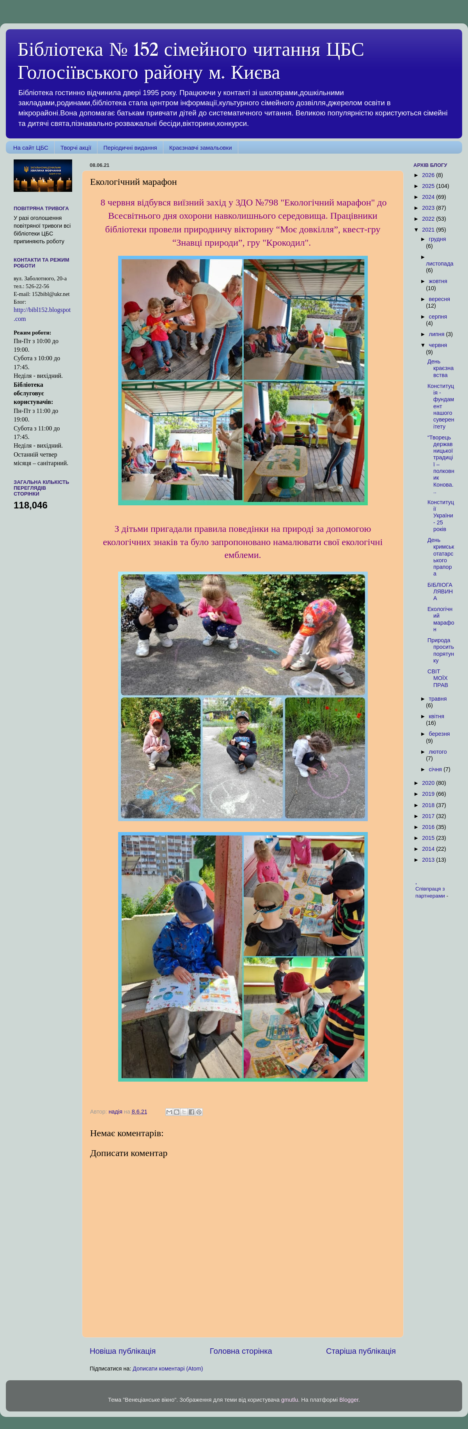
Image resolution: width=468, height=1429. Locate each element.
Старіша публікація (361, 1351)
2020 (429, 783)
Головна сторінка (241, 1351)
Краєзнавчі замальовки (200, 147)
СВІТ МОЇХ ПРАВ (437, 678)
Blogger (348, 1400)
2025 (429, 186)
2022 (429, 219)
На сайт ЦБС (30, 147)
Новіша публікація (123, 1351)
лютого (438, 752)
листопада (439, 263)
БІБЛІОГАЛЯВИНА (440, 592)
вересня (439, 299)
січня (436, 769)
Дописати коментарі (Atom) (168, 1368)
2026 (429, 175)
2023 (429, 208)
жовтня (438, 281)
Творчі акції (75, 147)
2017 (429, 816)
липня (437, 334)
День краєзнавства (440, 368)
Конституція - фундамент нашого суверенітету (440, 406)
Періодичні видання (130, 147)
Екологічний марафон (440, 619)
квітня (436, 716)
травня (438, 699)
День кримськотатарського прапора (440, 557)
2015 (429, 838)
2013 (429, 860)
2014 (429, 849)
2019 (429, 794)
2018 (429, 805)
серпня (438, 316)
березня (439, 734)
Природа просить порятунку (440, 650)
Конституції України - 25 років (440, 515)
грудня (437, 239)
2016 (429, 827)
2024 (429, 197)
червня (438, 345)
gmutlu (289, 1400)
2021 (429, 230)
